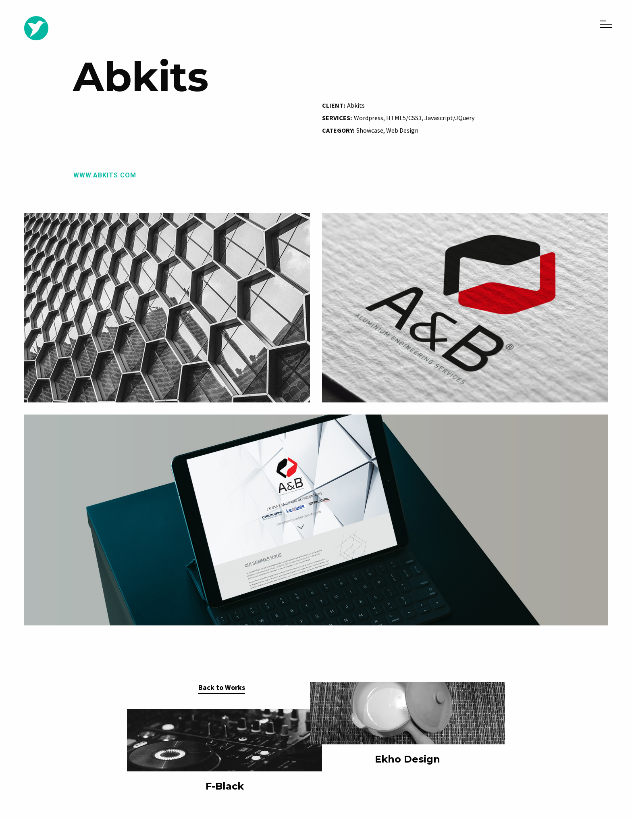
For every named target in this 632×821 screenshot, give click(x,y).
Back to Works (221, 687)
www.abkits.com (104, 175)
